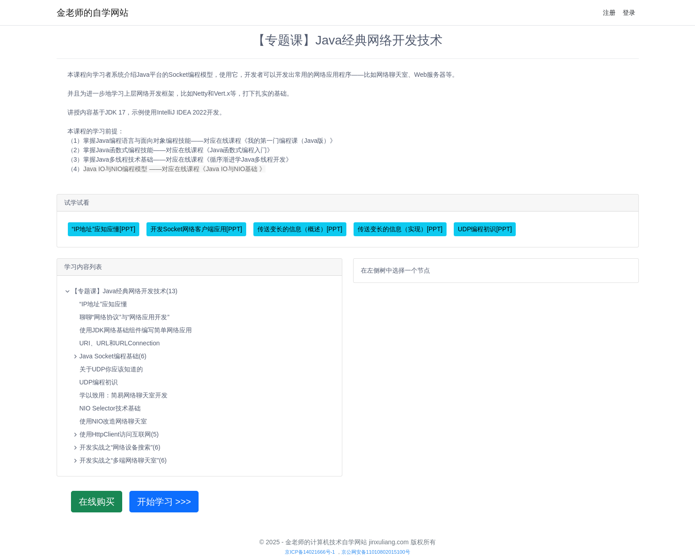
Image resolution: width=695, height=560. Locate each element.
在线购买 (97, 502)
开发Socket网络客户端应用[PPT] (196, 229)
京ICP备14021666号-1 (310, 552)
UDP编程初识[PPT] (485, 229)
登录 (629, 12)
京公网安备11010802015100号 (375, 552)
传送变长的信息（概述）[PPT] (299, 229)
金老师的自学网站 (92, 13)
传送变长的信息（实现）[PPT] (400, 229)
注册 (609, 12)
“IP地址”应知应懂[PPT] (104, 229)
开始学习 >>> (164, 502)
